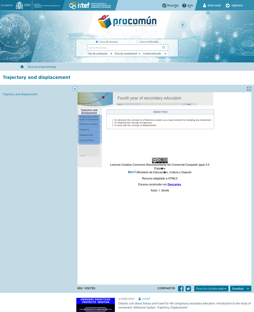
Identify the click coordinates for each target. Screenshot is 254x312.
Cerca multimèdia (147, 41)
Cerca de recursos (107, 41)
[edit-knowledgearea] (128, 53)
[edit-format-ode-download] (240, 288)
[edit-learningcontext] (155, 53)
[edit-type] (100, 53)
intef (146, 299)
